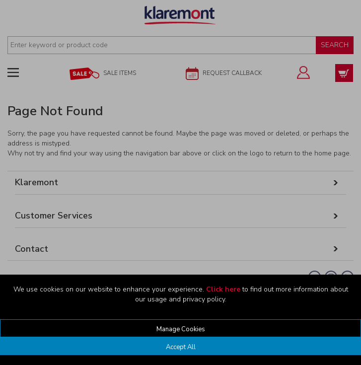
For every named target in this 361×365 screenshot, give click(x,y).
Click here (223, 289)
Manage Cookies (180, 329)
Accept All (181, 347)
